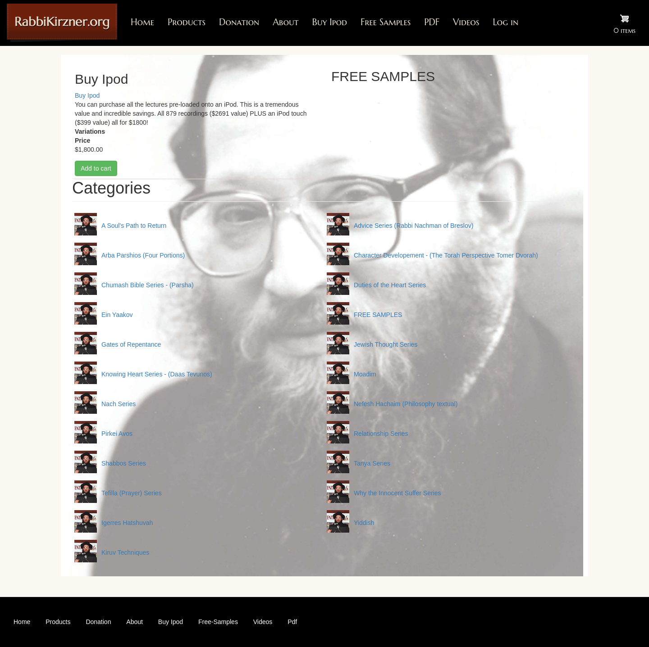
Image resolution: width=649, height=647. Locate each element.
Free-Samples (218, 621)
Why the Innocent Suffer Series (397, 493)
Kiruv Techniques (125, 552)
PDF (431, 22)
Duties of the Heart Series (390, 285)
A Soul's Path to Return (133, 225)
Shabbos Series (123, 463)
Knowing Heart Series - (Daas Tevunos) (156, 374)
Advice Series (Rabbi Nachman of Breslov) (413, 225)
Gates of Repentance (131, 344)
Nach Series (118, 403)
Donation (239, 22)
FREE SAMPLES (378, 314)
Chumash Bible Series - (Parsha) (147, 285)
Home (142, 22)
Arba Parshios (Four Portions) (143, 255)
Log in (505, 22)
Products (187, 22)
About (285, 22)
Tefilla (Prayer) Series (131, 493)
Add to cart (96, 168)
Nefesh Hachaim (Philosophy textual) (405, 403)
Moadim (365, 374)
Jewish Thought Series (385, 344)
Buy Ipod (329, 22)
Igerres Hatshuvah (127, 522)
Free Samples (386, 22)
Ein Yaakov (117, 314)
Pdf (292, 621)
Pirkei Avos (117, 433)
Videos (466, 22)
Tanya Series (372, 463)
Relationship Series (381, 433)
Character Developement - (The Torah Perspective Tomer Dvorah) (446, 255)
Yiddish (364, 522)
